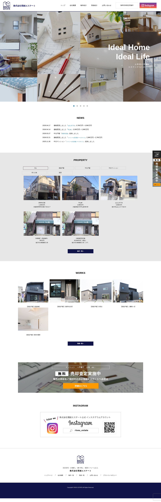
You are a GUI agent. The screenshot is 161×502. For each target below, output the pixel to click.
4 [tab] (84, 106)
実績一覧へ (80, 347)
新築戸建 (48, 168)
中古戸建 (65, 168)
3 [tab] (80, 106)
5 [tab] (87, 106)
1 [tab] (74, 106)
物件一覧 (71, 479)
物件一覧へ (80, 252)
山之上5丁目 (72, 125)
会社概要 (73, 5)
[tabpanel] (80, 56)
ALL (31, 168)
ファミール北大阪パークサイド (79, 137)
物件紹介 (83, 5)
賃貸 (116, 168)
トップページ (48, 479)
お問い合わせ (106, 5)
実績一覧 (81, 479)
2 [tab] (77, 106)
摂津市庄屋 (65, 133)
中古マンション (82, 168)
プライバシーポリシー (110, 479)
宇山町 (70, 129)
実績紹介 (94, 5)
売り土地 (99, 168)
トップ (63, 5)
